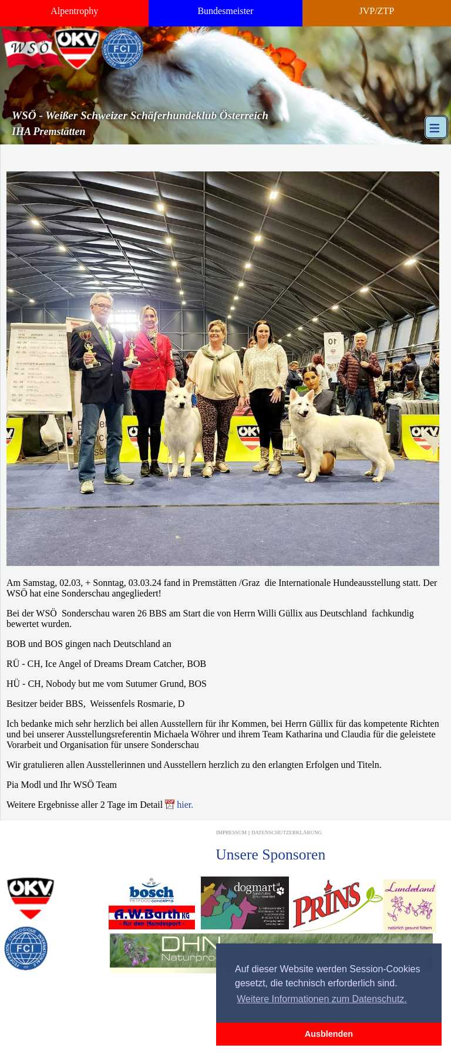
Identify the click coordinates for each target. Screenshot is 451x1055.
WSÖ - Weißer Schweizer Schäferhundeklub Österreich (140, 115)
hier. (185, 805)
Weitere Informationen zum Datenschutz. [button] (322, 999)
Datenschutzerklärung (286, 832)
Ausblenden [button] (329, 1034)
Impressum (231, 832)
